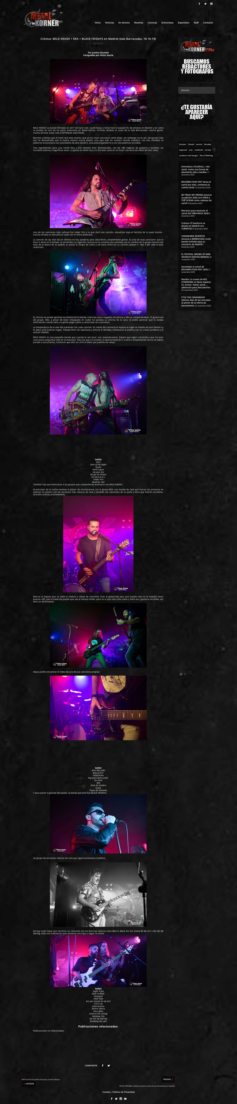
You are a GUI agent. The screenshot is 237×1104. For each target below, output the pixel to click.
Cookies (106, 1091)
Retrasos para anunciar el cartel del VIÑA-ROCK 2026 (195, 211)
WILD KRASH (39, 127)
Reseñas (138, 22)
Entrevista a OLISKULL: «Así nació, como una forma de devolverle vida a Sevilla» (195, 169)
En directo (124, 22)
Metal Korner (88, 129)
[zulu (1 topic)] (190, 149)
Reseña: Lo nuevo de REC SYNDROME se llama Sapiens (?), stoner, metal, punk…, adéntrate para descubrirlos (196, 283)
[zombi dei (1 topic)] (199, 149)
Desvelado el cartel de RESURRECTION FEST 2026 (194, 267)
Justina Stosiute (100, 52)
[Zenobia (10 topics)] (207, 143)
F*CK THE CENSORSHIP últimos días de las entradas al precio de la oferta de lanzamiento (196, 301)
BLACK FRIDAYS (98, 792)
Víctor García (106, 54)
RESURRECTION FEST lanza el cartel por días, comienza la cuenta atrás (196, 184)
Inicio (98, 22)
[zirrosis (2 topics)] (208, 149)
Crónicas (152, 22)
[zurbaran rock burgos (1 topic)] (188, 154)
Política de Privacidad (123, 1091)
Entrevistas (167, 22)
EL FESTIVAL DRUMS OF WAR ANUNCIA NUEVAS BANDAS (195, 255)
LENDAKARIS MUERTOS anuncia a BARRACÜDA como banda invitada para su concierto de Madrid (196, 239)
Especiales (183, 22)
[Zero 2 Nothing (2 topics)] (206, 154)
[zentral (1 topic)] (199, 143)
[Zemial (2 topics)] (191, 143)
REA (111, 489)
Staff (196, 22)
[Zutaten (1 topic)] (182, 143)
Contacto (208, 22)
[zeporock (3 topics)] (183, 149)
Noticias (109, 22)
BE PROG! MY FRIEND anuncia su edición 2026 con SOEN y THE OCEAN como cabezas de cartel (196, 198)
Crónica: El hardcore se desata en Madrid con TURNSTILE (193, 225)
